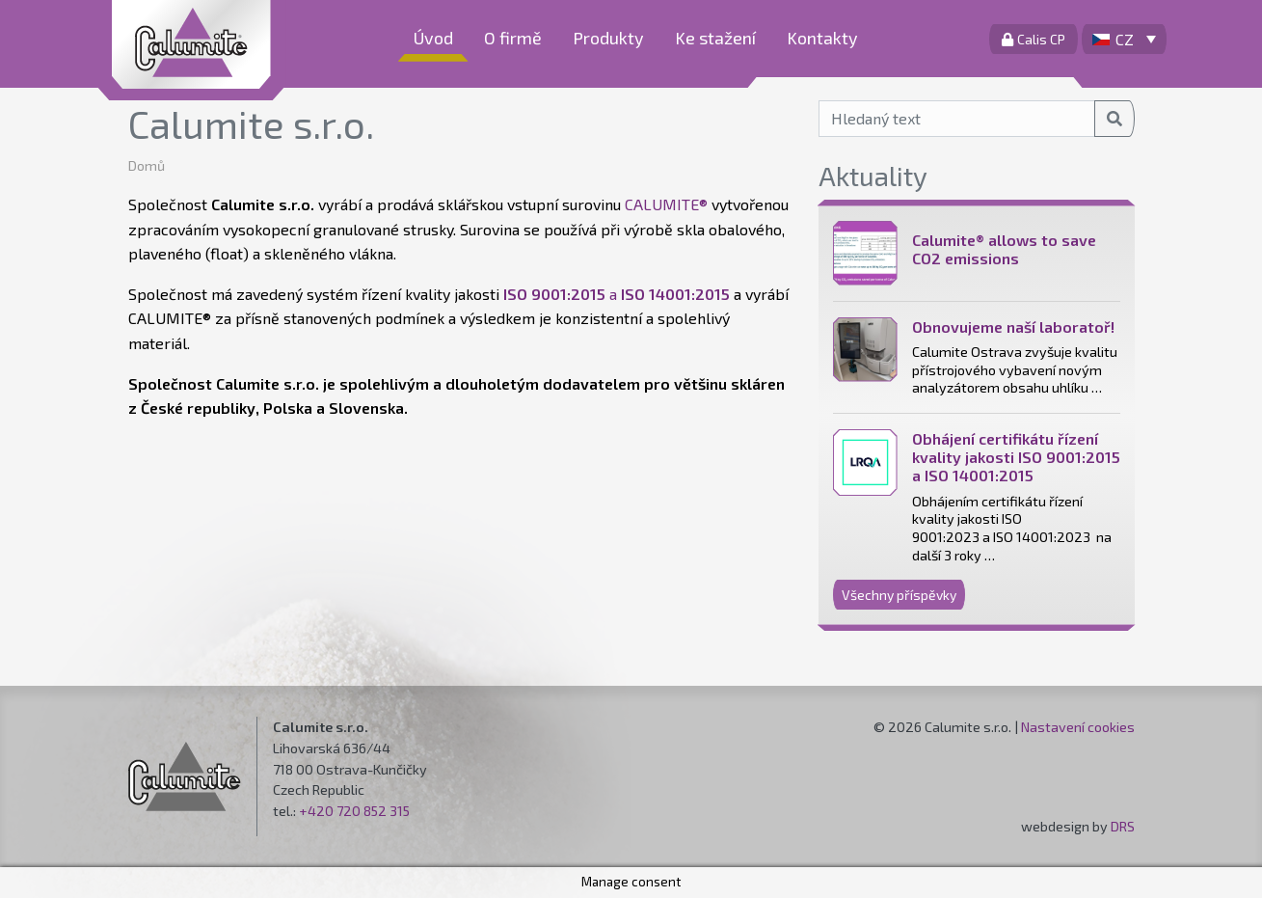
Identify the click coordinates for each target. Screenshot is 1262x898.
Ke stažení (715, 37)
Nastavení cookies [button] (1078, 727)
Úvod (433, 37)
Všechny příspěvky (899, 594)
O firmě (513, 37)
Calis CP (1033, 39)
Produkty (608, 37)
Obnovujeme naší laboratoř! (1013, 326)
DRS (1123, 826)
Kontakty (822, 37)
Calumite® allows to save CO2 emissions (1004, 249)
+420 (317, 811)
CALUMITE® (666, 204)
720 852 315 (373, 811)
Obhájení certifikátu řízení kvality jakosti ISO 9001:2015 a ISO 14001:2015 (1016, 456)
